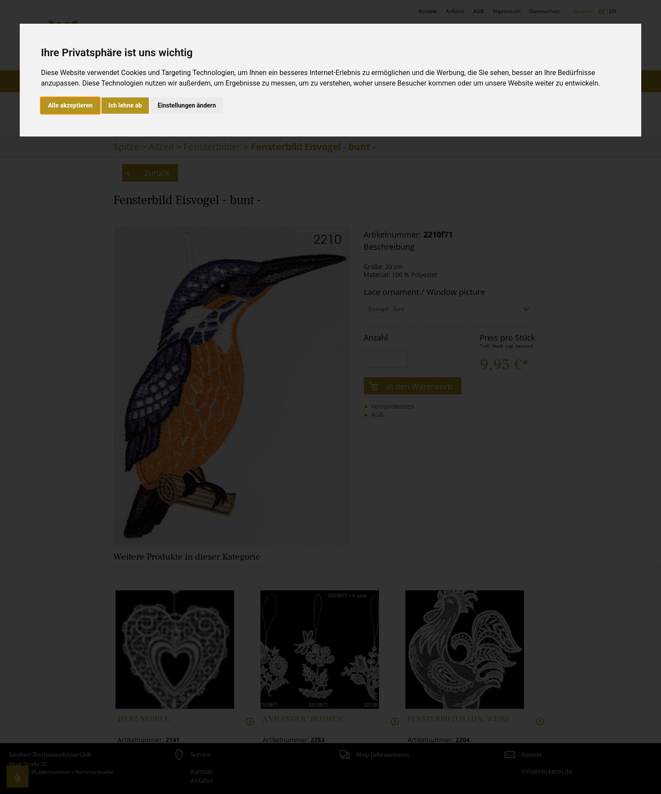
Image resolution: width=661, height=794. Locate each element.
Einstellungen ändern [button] (187, 105)
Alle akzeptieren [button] (70, 105)
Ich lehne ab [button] (125, 105)
